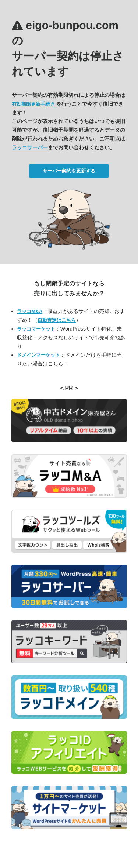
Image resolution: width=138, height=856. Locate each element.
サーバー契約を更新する (69, 171)
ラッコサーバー (30, 147)
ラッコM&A (29, 311)
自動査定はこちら (57, 320)
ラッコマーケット (36, 329)
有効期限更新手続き (33, 104)
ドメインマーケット (38, 355)
